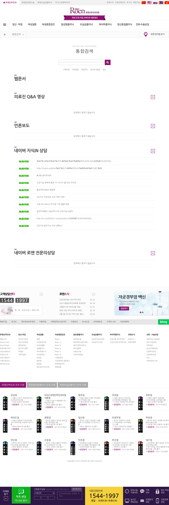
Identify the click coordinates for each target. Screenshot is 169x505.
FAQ (148, 358)
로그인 (129, 2)
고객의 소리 (111, 322)
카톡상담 (149, 345)
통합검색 (18, 34)
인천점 (81, 440)
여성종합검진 (48, 24)
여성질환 (32, 24)
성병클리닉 (41, 348)
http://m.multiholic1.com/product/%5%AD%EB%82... (65, 218)
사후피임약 (22, 354)
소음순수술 (77, 351)
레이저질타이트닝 (79, 345)
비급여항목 (124, 322)
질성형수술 (77, 339)
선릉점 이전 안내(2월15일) (70, 307)
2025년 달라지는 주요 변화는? (50, 226)
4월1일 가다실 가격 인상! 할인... (72, 314)
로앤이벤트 (132, 342)
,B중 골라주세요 (44, 175)
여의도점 (15, 418)
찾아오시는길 (5, 364)
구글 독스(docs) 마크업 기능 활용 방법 (53, 204)
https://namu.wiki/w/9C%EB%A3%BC (69, 168)
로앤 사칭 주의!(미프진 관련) (70, 310)
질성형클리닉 (67, 24)
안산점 (14, 440)
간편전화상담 (151, 354)
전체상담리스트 (152, 361)
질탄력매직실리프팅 (80, 342)
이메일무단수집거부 (58, 322)
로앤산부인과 (10, 3)
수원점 (47, 440)
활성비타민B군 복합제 (46, 190)
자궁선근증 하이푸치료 (118, 342)
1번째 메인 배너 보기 (140, 312)
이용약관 (42, 322)
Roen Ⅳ (58, 348)
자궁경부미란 (41, 342)
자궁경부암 (41, 354)
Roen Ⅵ (58, 354)
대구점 (149, 440)
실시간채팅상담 (152, 348)
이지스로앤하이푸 (62, 3)
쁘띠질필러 (77, 348)
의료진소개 (4, 354)
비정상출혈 (41, 345)
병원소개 (3, 339)
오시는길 (85, 322)
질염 (38, 339)
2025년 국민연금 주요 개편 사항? (51, 197)
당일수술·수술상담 (153, 339)
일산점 (81, 418)
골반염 (39, 361)
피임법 (20, 351)
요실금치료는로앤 (98, 339)
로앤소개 (110, 2)
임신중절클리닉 (124, 24)
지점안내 (74, 322)
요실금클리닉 (86, 24)
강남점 (14, 395)
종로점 (81, 395)
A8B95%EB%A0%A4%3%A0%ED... (75, 161)
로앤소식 (131, 339)
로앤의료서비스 (5, 348)
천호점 (149, 395)
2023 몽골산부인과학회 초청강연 (72, 303)
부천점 (149, 418)
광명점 (47, 418)
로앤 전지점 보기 (157, 34)
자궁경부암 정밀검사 (62, 361)
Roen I (57, 339)
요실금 (39, 358)
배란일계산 (22, 345)
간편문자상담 (151, 351)
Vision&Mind (5, 351)
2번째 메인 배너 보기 (143, 312)
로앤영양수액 (60, 364)
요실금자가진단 (97, 342)
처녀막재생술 (78, 354)
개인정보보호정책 (28, 322)
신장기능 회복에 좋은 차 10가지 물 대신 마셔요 (56, 183)
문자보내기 (77, 489)
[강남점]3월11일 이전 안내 (70, 300)
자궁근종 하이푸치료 (117, 339)
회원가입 (136, 2)
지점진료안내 (120, 2)
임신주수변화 (23, 348)
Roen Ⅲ (58, 345)
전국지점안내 (5, 358)
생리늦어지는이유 (43, 367)
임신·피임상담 (151, 342)
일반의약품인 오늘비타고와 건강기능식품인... (56, 211)
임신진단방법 (23, 342)
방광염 (39, 364)
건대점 (115, 395)
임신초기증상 (23, 339)
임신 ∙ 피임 (17, 24)
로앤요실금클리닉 (44, 3)
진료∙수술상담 (142, 24)
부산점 (115, 440)
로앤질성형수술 (27, 3)
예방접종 (58, 367)
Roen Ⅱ (58, 342)
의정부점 (116, 418)
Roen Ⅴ (58, 351)
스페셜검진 (59, 358)
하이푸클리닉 (105, 24)
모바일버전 (98, 322)
